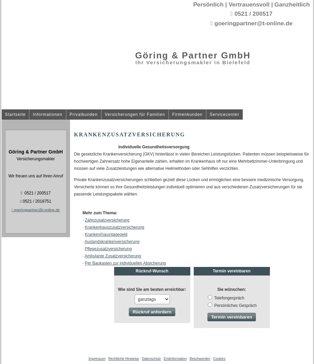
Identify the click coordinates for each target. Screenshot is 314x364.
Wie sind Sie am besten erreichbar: (152, 289)
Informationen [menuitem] (47, 114)
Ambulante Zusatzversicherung (113, 256)
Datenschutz (151, 359)
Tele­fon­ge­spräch (229, 298)
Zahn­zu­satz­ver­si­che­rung (107, 220)
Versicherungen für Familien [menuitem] (135, 114)
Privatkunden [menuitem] (84, 114)
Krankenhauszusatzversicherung (114, 227)
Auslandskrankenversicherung (112, 241)
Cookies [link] (219, 359)
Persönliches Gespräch (235, 305)
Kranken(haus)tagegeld (106, 234)
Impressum (96, 359)
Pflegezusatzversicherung (108, 248)
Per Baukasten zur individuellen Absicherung (125, 263)
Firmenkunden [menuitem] (187, 114)
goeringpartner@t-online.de (36, 210)
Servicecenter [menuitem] (224, 114)
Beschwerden (200, 359)
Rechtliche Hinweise (123, 359)
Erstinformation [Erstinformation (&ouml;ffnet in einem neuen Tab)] (175, 359)
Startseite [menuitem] (15, 114)
